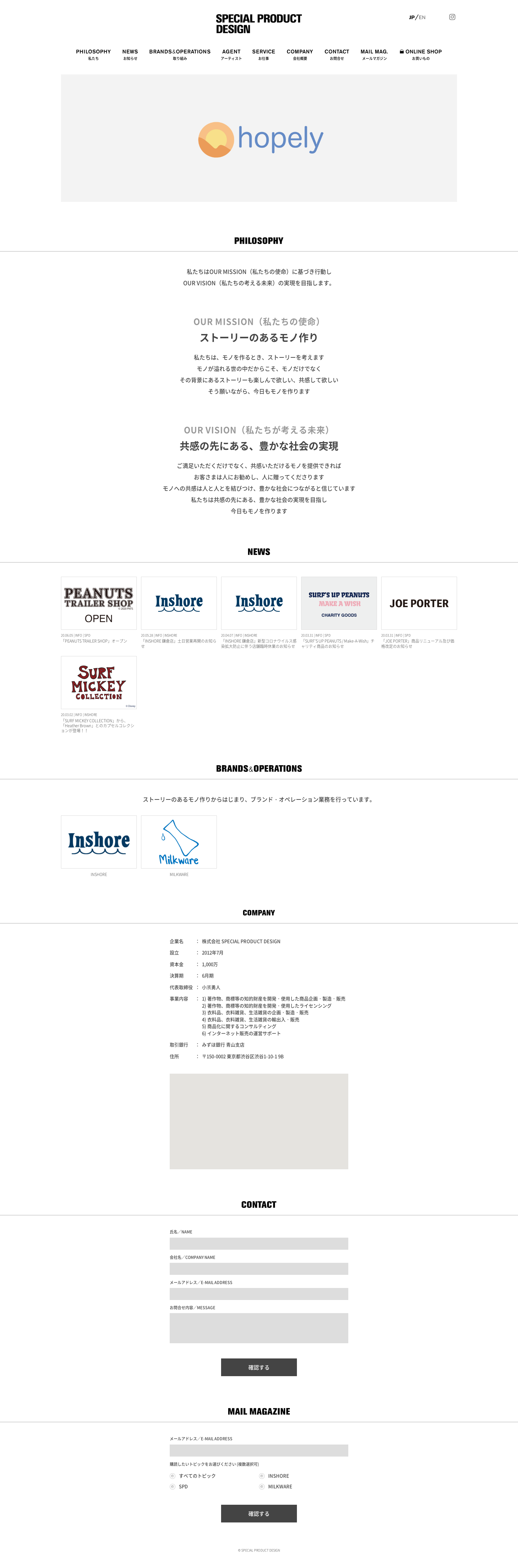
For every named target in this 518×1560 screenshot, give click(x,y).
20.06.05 (67, 635)
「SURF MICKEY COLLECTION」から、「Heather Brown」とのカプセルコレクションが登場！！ (97, 726)
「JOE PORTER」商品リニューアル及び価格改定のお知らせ (417, 643)
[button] (259, 1114)
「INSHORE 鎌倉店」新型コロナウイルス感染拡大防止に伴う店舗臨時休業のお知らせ (259, 643)
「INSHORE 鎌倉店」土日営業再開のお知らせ (178, 643)
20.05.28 (147, 635)
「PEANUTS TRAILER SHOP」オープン (94, 641)
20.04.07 (227, 635)
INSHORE (170, 635)
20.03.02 (67, 714)
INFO (78, 635)
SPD (87, 635)
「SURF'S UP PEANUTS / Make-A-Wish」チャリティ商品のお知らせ (338, 643)
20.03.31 (307, 635)
